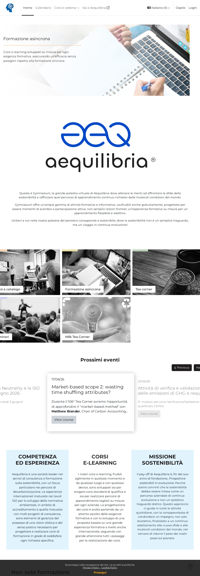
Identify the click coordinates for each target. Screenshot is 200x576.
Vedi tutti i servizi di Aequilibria (36, 526)
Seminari (131, 270)
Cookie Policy (109, 567)
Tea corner (92, 270)
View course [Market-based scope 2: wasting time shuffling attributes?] (73, 354)
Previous (173, 302)
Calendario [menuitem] (43, 8)
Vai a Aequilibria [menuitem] (94, 8)
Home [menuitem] (27, 8)
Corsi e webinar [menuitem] (65, 8)
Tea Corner (180, 270)
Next (190, 302)
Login (193, 8)
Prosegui (100, 572)
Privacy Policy (91, 567)
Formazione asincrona (36, 38)
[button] (158, 8)
